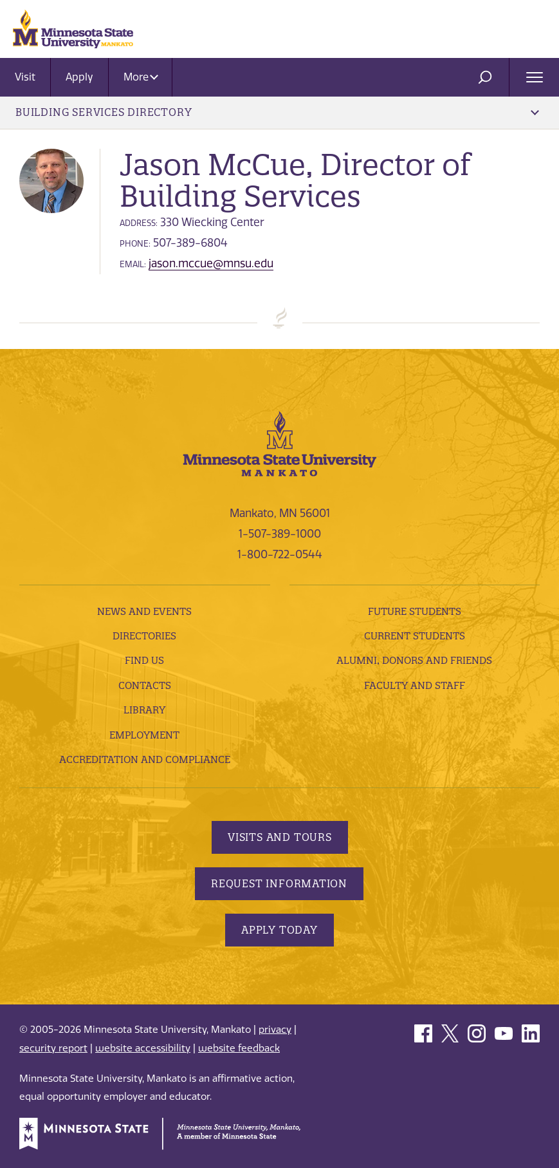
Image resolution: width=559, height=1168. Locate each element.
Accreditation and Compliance (144, 759)
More (141, 77)
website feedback (239, 1048)
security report (53, 1048)
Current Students (414, 636)
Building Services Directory (277, 112)
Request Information (279, 883)
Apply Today (279, 929)
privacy (275, 1029)
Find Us (144, 660)
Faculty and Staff (414, 685)
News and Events (144, 611)
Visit (25, 77)
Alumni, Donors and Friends (414, 660)
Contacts (144, 685)
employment (144, 735)
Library (144, 710)
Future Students (414, 611)
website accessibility (142, 1048)
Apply (79, 77)
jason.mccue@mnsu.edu (211, 263)
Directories (144, 636)
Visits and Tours (280, 837)
